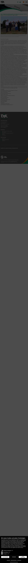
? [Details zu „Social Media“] (9, 552)
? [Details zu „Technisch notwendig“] (12, 550)
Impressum (8, 560)
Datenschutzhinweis (14, 560)
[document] (14, 543)
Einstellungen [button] (19, 560)
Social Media (5, 552)
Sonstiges (5, 553)
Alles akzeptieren (23, 557)
